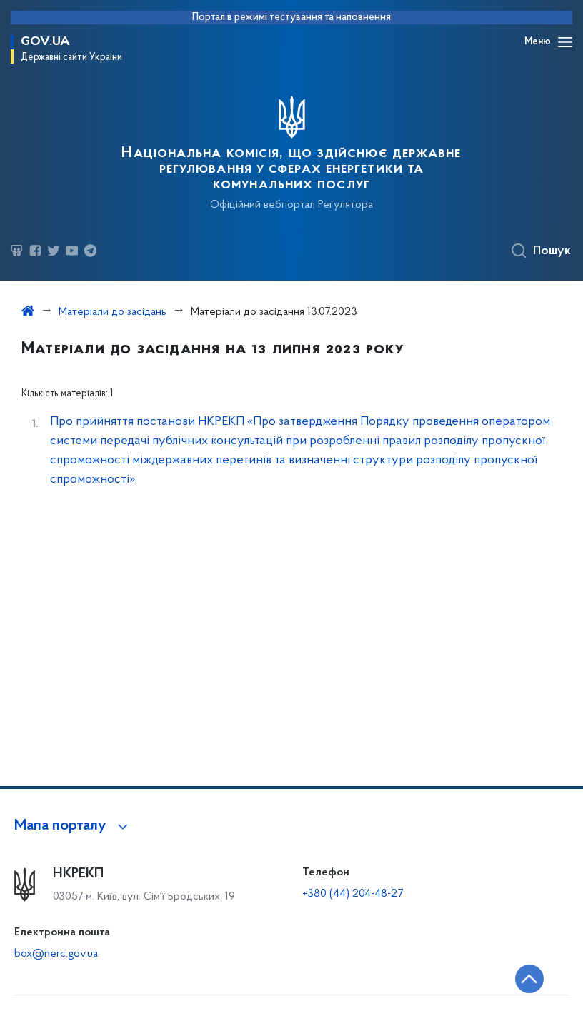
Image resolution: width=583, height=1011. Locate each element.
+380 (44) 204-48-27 (352, 894)
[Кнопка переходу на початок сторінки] (529, 979)
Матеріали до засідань (112, 312)
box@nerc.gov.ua (56, 954)
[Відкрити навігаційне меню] (565, 42)
